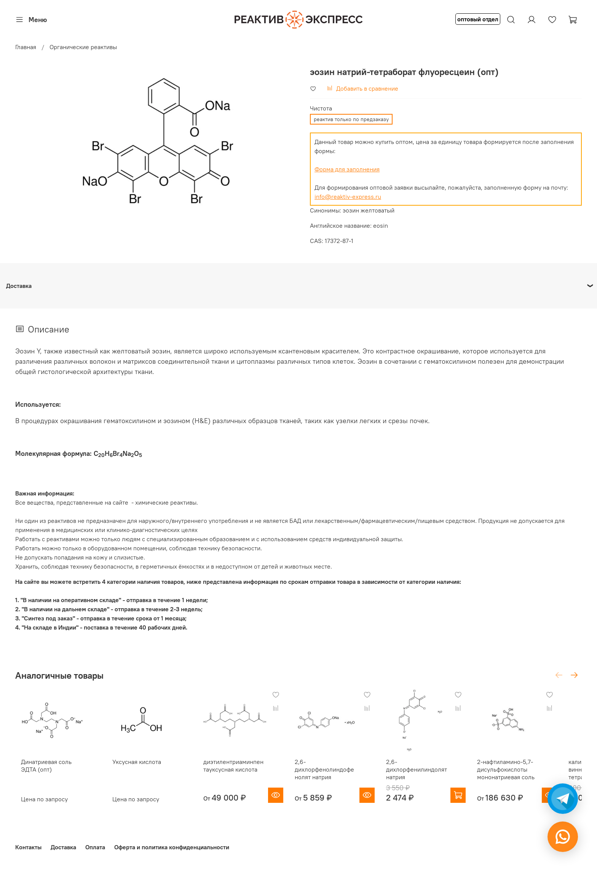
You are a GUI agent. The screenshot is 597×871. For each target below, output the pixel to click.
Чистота (321, 108)
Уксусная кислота (136, 766)
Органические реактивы (83, 47)
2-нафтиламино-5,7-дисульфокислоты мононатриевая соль (525, 774)
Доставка (63, 847)
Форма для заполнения (347, 169)
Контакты (28, 847)
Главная (25, 47)
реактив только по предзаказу (351, 119)
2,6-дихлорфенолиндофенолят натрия (337, 774)
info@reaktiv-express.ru (347, 196)
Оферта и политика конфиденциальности (171, 847)
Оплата (95, 847)
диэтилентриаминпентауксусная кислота (241, 770)
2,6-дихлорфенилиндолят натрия (431, 774)
